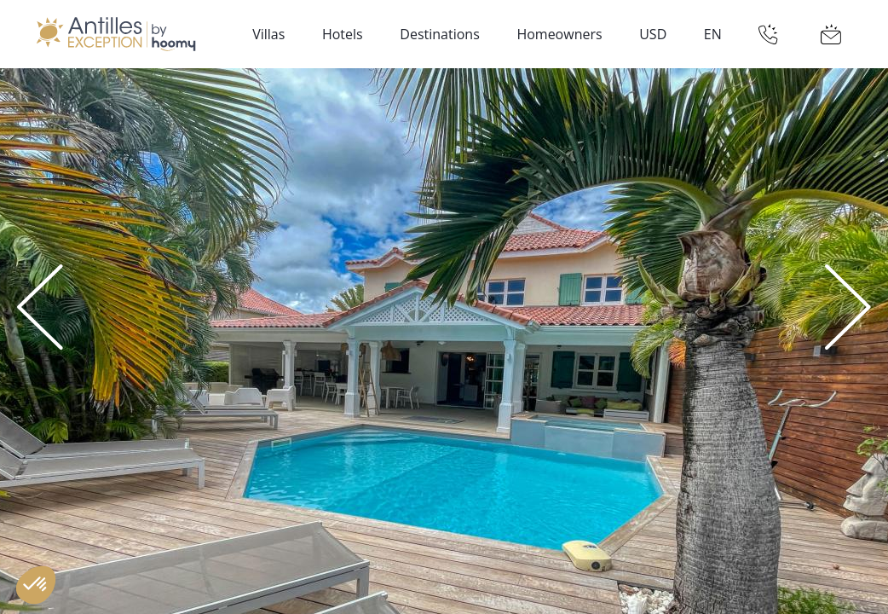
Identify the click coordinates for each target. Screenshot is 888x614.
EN (713, 34)
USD (652, 34)
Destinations (439, 34)
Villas (268, 34)
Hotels (342, 34)
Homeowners (559, 34)
